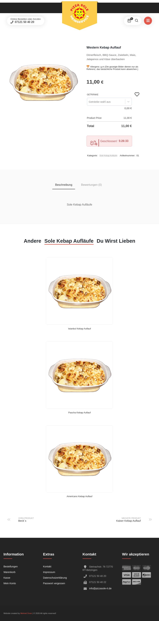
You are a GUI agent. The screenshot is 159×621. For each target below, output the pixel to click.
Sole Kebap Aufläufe (108, 156)
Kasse (6, 577)
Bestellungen (10, 566)
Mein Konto (9, 583)
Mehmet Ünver (26, 613)
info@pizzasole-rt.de (100, 588)
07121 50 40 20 (24, 22)
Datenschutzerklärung (55, 577)
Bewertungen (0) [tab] (91, 184)
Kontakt (47, 566)
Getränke (92, 94)
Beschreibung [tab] (63, 184)
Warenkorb (9, 572)
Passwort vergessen (54, 583)
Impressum (49, 572)
